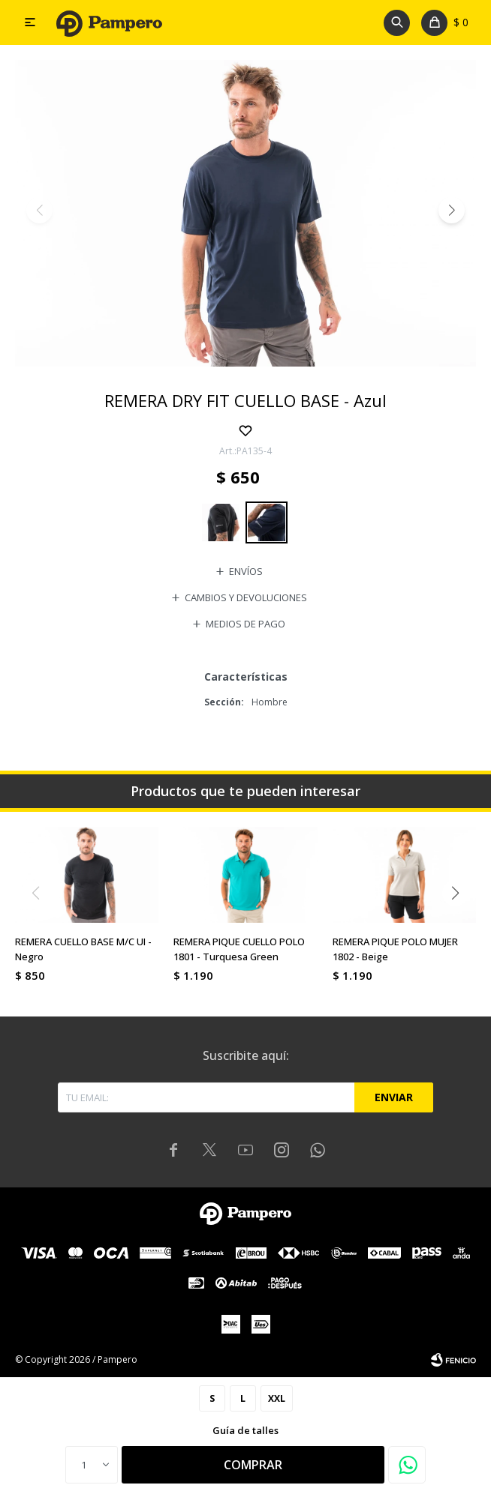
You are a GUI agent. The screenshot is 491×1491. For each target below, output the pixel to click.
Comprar (253, 1465)
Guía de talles (245, 1430)
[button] (451, 210)
